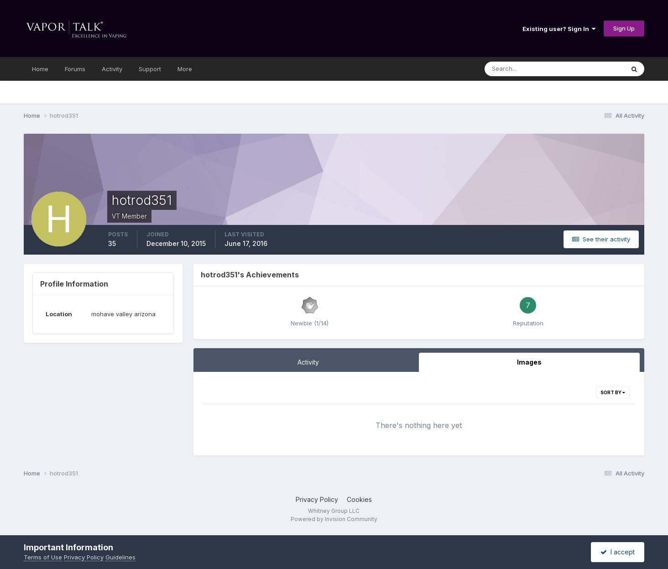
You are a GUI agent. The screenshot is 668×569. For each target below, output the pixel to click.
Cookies (359, 499)
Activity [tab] (308, 362)
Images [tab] (529, 362)
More (184, 69)
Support (150, 69)
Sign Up (624, 28)
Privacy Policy (317, 499)
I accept (617, 552)
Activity (112, 69)
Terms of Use (43, 557)
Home (40, 69)
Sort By (612, 392)
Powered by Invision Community (334, 519)
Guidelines (120, 557)
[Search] (529, 69)
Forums (75, 69)
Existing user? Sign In (558, 28)
